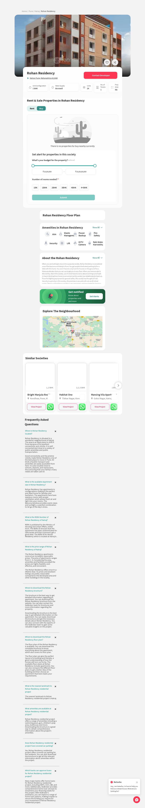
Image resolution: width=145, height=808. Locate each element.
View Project (36, 407)
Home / (25, 11)
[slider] (32, 165)
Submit (63, 197)
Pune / (31, 11)
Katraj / (37, 11)
